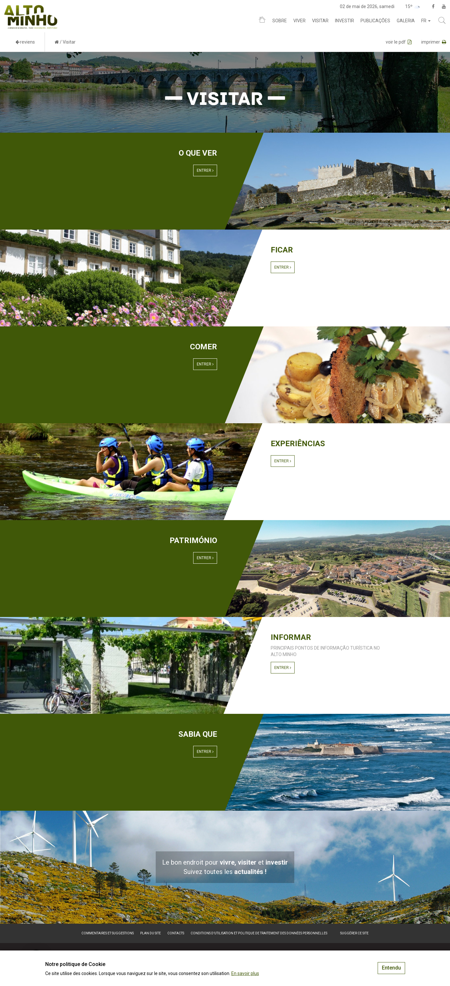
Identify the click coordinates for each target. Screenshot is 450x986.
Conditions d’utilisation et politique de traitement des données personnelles (259, 933)
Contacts (175, 933)
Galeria (406, 20)
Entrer (205, 170)
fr (426, 20)
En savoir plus (245, 973)
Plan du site (150, 933)
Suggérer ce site (354, 933)
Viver (299, 20)
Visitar (320, 20)
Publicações (375, 20)
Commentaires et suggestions (107, 933)
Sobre (279, 20)
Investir (344, 20)
